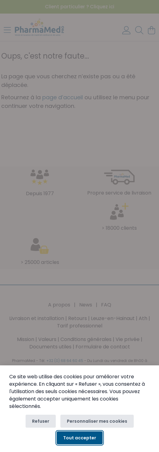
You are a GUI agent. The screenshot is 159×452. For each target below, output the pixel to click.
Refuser (40, 421)
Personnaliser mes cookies (97, 421)
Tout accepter (79, 438)
